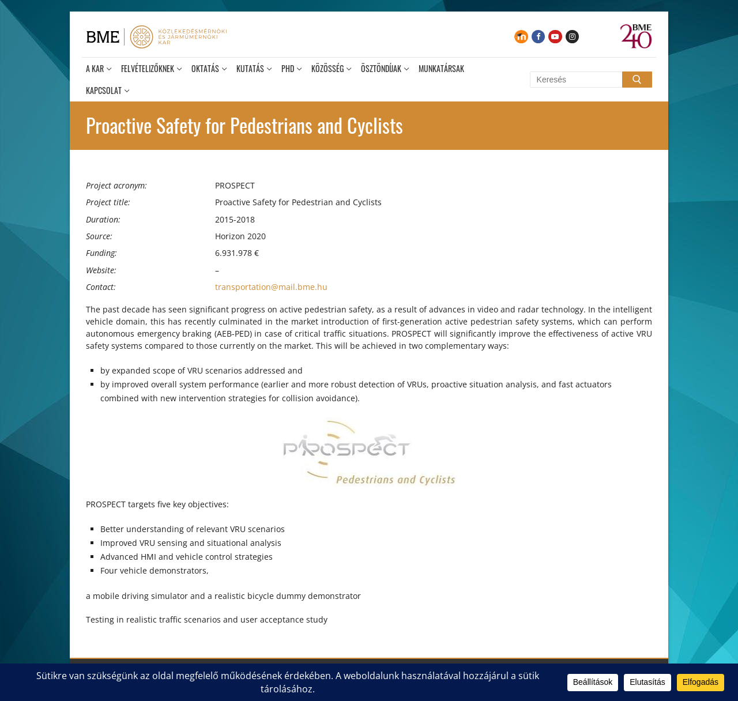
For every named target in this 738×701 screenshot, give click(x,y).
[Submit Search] (637, 79)
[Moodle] (521, 36)
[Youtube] (555, 36)
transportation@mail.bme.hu (271, 286)
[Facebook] (538, 36)
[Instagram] (572, 36)
